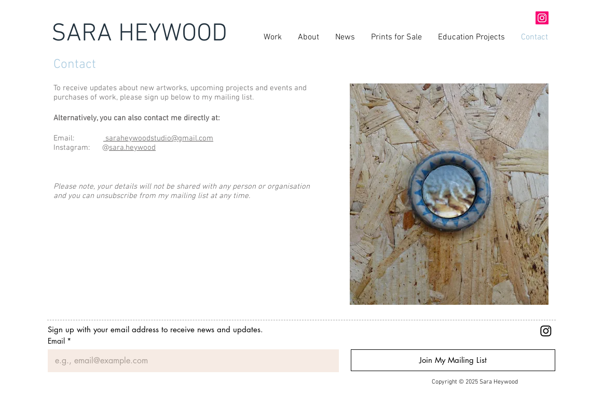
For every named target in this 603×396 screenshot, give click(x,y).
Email (59, 340)
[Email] (190, 360)
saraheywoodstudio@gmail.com (158, 138)
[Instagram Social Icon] (542, 17)
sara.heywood (132, 147)
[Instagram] (546, 330)
